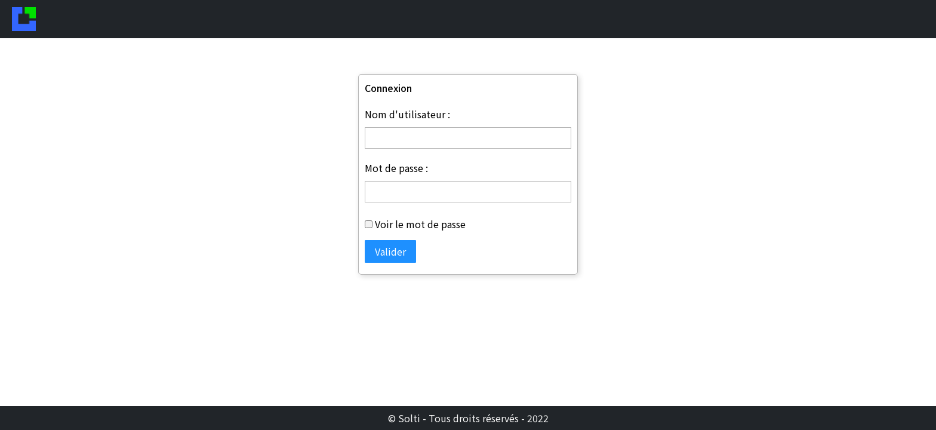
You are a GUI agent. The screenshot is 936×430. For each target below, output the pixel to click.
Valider (390, 258)
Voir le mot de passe (420, 230)
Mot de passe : (396, 174)
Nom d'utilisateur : (407, 120)
